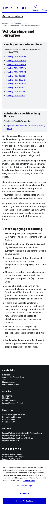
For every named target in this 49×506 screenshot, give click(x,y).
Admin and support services (13, 414)
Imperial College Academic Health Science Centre (22, 433)
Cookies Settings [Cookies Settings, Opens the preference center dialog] (24, 486)
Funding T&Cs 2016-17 (16, 95)
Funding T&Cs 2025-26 (16, 60)
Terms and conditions (10, 26)
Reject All (24, 493)
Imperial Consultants (10, 440)
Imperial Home (7, 23)
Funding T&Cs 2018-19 (16, 88)
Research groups (9, 419)
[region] (24, 483)
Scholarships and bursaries (31, 26)
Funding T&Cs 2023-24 (16, 68)
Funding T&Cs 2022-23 (16, 72)
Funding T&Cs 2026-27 (16, 56)
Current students (12, 16)
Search (36, 8)
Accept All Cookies (24, 501)
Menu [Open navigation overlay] (44, 8)
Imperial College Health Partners (15, 435)
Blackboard (6, 375)
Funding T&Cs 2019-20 (16, 84)
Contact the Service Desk (13, 377)
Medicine (6, 398)
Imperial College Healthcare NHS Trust (17, 438)
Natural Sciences (9, 401)
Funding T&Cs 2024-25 (16, 64)
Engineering (7, 396)
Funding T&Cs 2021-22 (16, 76)
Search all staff (8, 422)
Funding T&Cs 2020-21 (16, 80)
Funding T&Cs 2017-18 (16, 91)
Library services (8, 382)
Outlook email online (10, 384)
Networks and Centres (11, 417)
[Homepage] (16, 8)
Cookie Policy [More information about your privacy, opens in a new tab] (29, 481)
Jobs (4, 380)
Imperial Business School (12, 403)
